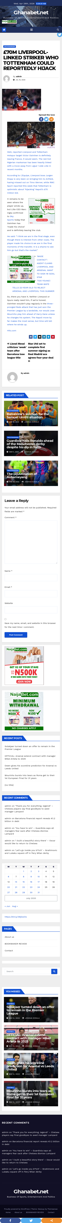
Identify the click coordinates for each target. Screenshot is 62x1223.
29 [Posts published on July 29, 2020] (23, 892)
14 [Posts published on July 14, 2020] (16, 882)
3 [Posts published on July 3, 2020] (38, 871)
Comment (10, 517)
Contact (9, 950)
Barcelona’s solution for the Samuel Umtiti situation (28, 415)
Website (9, 603)
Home (8, 1212)
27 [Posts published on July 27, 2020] (8, 892)
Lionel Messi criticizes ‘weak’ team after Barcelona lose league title (16, 350)
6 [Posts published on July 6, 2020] (8, 876)
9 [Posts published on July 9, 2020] (31, 876)
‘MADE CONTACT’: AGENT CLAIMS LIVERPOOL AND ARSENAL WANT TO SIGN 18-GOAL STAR (46, 266)
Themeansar (52, 1209)
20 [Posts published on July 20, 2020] (8, 887)
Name (8, 571)
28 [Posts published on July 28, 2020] (16, 892)
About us (9, 937)
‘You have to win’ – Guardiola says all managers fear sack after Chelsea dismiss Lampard (29, 831)
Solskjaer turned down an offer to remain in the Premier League (30, 1010)
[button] (58, 29)
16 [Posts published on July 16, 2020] (31, 882)
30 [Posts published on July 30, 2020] (31, 892)
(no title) (9, 785)
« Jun (7, 906)
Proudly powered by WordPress (17, 1209)
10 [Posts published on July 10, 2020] (39, 876)
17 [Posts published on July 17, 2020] (39, 882)
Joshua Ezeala (30, 422)
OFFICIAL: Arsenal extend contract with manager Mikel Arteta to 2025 (29, 1038)
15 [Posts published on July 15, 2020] (24, 882)
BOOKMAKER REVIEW (16, 944)
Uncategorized (9, 46)
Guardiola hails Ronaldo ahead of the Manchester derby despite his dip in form (30, 444)
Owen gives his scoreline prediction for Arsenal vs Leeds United (30, 1066)
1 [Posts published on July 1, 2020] (23, 871)
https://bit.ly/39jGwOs (16, 917)
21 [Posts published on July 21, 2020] (16, 887)
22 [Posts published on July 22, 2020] (23, 887)
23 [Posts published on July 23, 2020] (31, 887)
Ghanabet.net (31, 12)
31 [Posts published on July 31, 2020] (39, 892)
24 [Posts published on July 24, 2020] (38, 887)
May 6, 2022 (14, 1018)
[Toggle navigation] (31, 30)
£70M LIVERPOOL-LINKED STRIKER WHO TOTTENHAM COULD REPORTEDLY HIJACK (30, 60)
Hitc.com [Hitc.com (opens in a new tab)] (11, 330)
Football (10, 1003)
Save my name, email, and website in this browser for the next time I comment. (30, 625)
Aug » (15, 906)
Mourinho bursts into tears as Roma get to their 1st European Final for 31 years (30, 1094)
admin (19, 76)
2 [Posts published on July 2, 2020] (31, 871)
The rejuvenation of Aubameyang (22, 475)
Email (8, 587)
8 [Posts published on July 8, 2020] (23, 876)
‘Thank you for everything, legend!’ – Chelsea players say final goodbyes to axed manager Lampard (29, 809)
